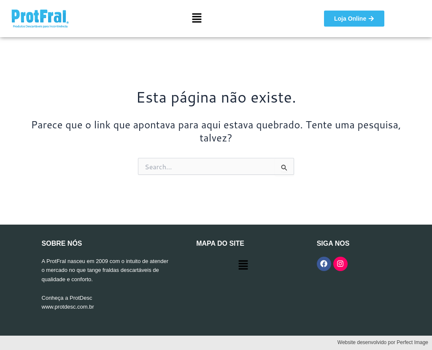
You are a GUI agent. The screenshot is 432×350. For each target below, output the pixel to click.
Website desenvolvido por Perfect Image (383, 342)
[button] (197, 18)
